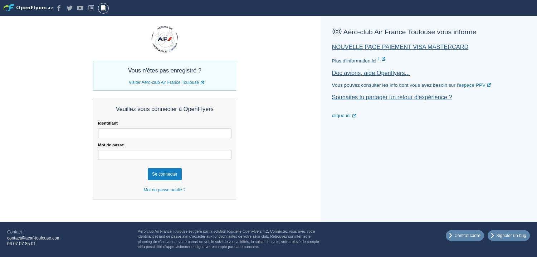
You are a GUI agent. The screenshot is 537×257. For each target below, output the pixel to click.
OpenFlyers (34, 8)
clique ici (341, 115)
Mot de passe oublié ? (165, 189)
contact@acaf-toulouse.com (33, 238)
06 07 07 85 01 (21, 243)
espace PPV (472, 85)
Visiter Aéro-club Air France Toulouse (164, 82)
